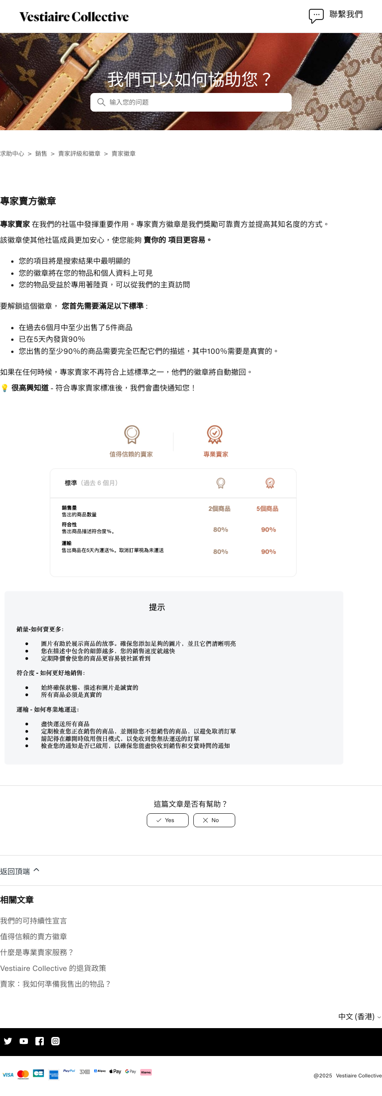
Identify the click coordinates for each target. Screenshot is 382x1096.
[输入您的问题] (191, 102)
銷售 (41, 154)
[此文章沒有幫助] (214, 820)
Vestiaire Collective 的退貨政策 (53, 968)
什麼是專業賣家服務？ (37, 952)
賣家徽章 (123, 154)
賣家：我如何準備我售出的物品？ (56, 984)
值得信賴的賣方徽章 (33, 936)
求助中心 (12, 154)
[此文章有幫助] (168, 820)
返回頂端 (20, 870)
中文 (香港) (360, 1016)
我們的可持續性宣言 (33, 920)
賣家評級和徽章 (79, 154)
